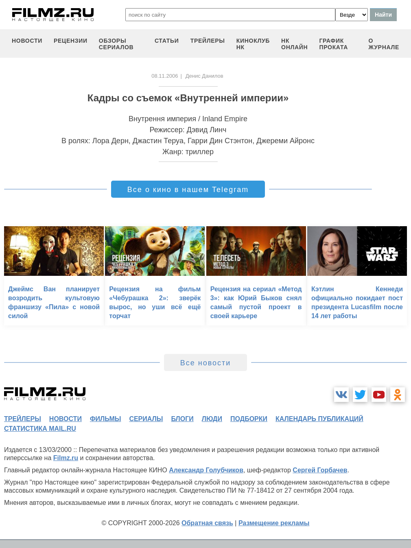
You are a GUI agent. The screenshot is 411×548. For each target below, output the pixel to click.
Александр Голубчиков (206, 470)
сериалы (146, 418)
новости (27, 40)
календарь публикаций (319, 418)
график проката (333, 43)
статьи (167, 40)
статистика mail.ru (40, 428)
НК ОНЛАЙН (294, 43)
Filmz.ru (65, 457)
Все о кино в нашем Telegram (188, 190)
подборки (248, 418)
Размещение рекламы (274, 523)
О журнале (383, 43)
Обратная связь (207, 523)
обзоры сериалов (116, 43)
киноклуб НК (253, 43)
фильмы (105, 418)
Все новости (205, 363)
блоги (182, 418)
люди (212, 418)
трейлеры (207, 40)
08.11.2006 (164, 76)
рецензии (70, 40)
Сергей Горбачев (320, 470)
